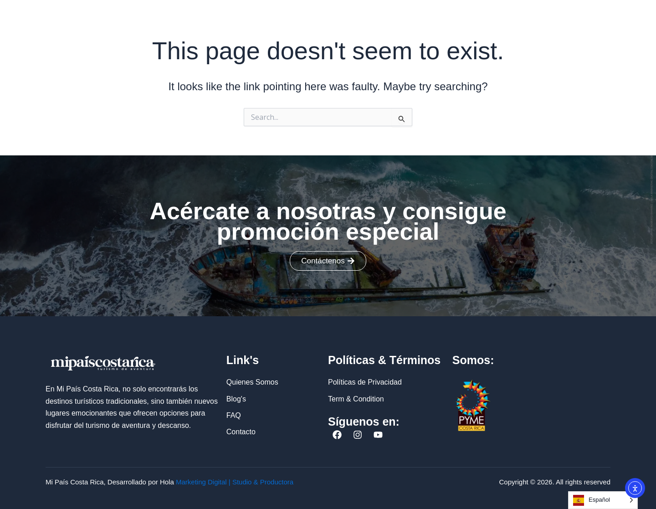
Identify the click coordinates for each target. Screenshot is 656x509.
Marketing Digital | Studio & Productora (234, 482)
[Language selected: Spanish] (603, 500)
